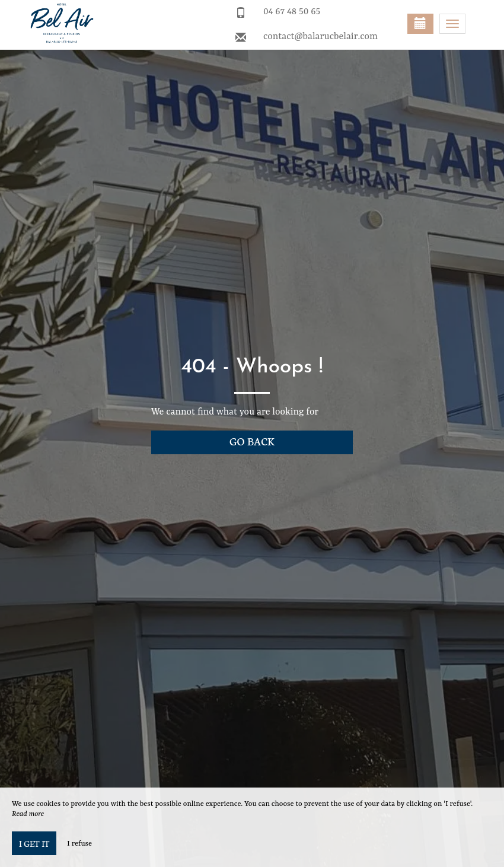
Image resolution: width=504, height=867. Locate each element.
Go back (252, 441)
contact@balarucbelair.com (320, 36)
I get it (34, 843)
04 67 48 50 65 (291, 12)
